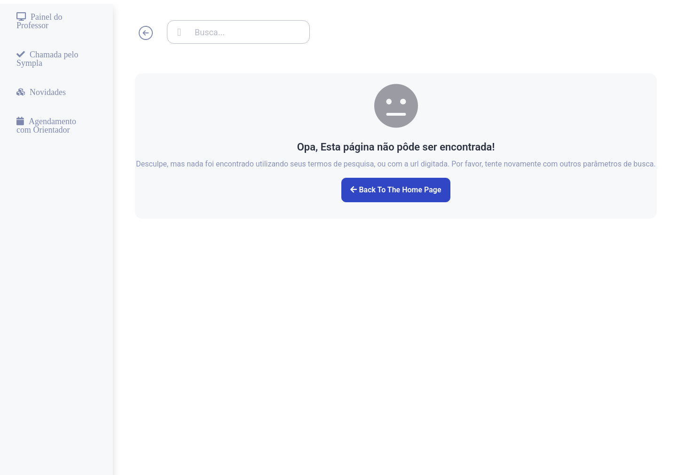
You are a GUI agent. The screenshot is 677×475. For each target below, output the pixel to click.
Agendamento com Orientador (46, 125)
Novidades (48, 91)
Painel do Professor (39, 20)
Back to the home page (395, 189)
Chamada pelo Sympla (47, 58)
